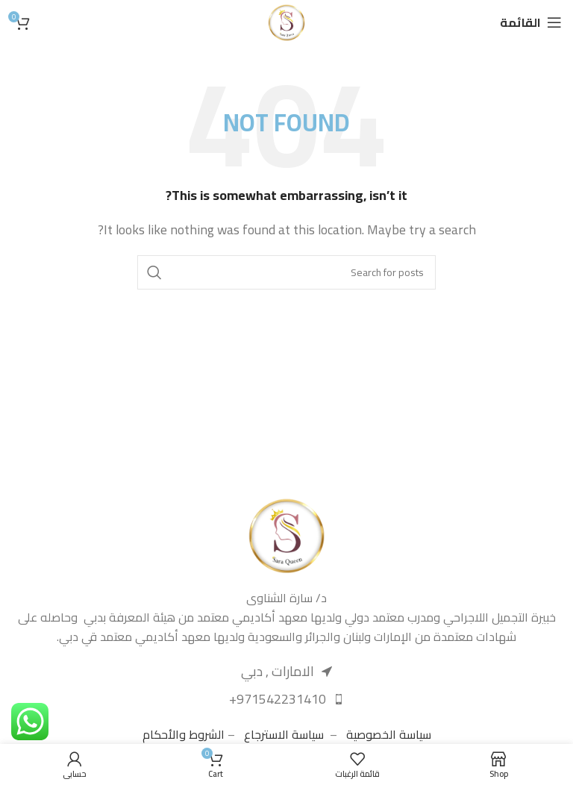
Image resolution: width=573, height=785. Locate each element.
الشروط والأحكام (184, 734)
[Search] (286, 272)
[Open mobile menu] (530, 22)
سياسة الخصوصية (388, 734)
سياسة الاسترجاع (284, 734)
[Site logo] (286, 21)
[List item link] (286, 699)
